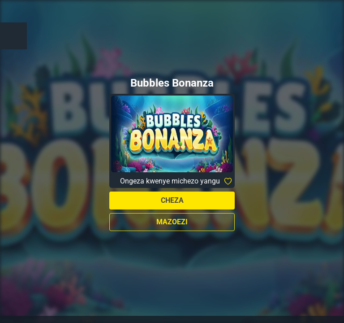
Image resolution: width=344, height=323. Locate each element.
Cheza (172, 200)
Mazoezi (172, 222)
